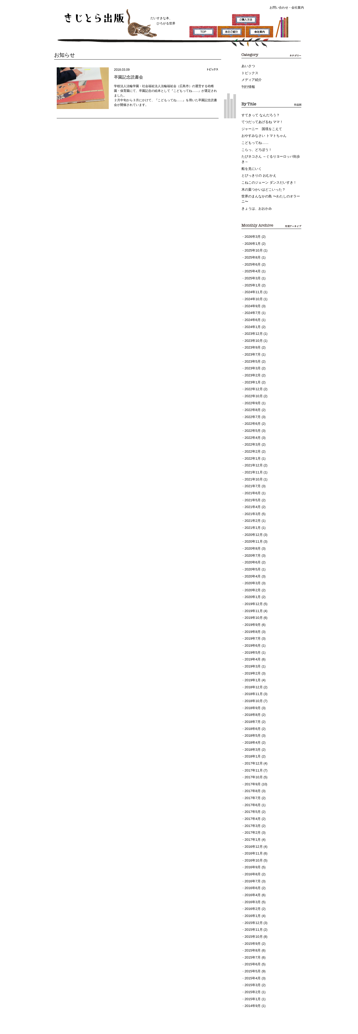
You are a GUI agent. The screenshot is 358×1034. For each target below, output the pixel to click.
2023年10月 (253, 326)
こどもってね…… (253, 139)
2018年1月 (252, 716)
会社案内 (297, 7)
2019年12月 (253, 573)
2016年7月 (252, 833)
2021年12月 (253, 443)
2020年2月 (252, 560)
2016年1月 (252, 866)
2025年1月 (252, 274)
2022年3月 (252, 423)
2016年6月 (252, 840)
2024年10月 (253, 287)
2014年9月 (252, 950)
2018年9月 (252, 670)
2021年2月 (252, 495)
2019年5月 (252, 618)
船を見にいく (250, 163)
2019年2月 (252, 638)
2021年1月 (252, 501)
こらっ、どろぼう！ (255, 145)
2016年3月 (252, 853)
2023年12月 (253, 319)
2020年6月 (252, 534)
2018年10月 (253, 664)
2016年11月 (253, 807)
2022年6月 (252, 404)
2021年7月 (252, 462)
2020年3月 (252, 553)
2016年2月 (252, 859)
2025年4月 (252, 261)
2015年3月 (252, 931)
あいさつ (247, 66)
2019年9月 (252, 592)
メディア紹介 (250, 79)
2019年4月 (252, 625)
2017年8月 (252, 748)
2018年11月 (253, 657)
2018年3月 (252, 709)
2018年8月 (252, 677)
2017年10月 (253, 735)
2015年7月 (252, 905)
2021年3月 (252, 488)
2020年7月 (252, 527)
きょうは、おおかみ (255, 200)
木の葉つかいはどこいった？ (261, 183)
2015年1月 (252, 944)
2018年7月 (252, 683)
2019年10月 (253, 586)
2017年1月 (252, 794)
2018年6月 (252, 690)
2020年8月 (252, 521)
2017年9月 (252, 742)
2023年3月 (252, 352)
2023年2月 (252, 358)
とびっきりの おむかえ (257, 170)
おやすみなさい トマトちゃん (262, 132)
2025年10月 (253, 241)
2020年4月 (252, 547)
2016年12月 (253, 800)
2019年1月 (252, 644)
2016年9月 (252, 820)
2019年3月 (252, 631)
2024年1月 (252, 313)
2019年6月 (252, 612)
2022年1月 (252, 436)
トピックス (249, 72)
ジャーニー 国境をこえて (260, 126)
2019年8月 (252, 599)
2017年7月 (252, 755)
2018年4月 (252, 703)
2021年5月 (252, 475)
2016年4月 (252, 846)
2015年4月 (252, 924)
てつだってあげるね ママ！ (260, 119)
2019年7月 (252, 605)
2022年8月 (252, 391)
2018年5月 (252, 696)
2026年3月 (252, 228)
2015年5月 (252, 918)
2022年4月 (252, 417)
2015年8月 (252, 898)
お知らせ (63, 54)
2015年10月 (253, 885)
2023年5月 (252, 345)
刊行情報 (247, 85)
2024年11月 (253, 280)
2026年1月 (252, 235)
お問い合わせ (279, 7)
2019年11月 (253, 579)
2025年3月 (252, 267)
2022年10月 (253, 378)
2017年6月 (252, 761)
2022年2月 (252, 430)
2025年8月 (252, 248)
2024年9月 (252, 293)
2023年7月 (252, 339)
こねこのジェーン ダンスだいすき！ (266, 176)
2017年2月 (252, 787)
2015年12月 (253, 872)
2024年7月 (252, 300)
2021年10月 (253, 456)
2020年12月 (253, 508)
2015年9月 (252, 892)
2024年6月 (252, 306)
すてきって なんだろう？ (259, 113)
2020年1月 (252, 566)
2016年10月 (253, 813)
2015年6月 (252, 911)
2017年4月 (252, 774)
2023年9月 (252, 332)
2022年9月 (252, 384)
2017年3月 (252, 781)
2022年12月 (253, 371)
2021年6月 (252, 469)
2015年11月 (253, 879)
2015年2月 (252, 937)
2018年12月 (253, 651)
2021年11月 (253, 449)
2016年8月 (252, 827)
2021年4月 (252, 482)
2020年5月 (252, 540)
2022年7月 (252, 397)
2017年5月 (252, 768)
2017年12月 (253, 722)
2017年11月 (253, 729)
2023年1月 (252, 365)
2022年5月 (252, 410)
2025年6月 (252, 254)
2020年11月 (253, 514)
